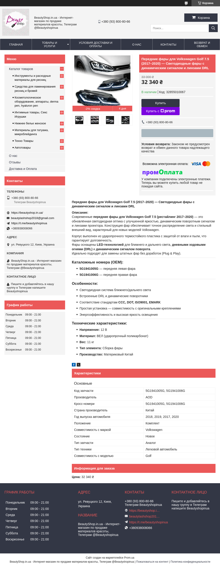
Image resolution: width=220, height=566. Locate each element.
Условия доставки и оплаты (95, 44)
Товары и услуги (49, 44)
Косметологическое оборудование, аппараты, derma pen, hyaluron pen (36, 101)
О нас (136, 44)
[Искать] (213, 28)
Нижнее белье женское (30, 123)
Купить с (160, 111)
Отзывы (14, 162)
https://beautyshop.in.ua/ (27, 212)
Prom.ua (129, 557)
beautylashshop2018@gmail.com (32, 218)
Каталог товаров (21, 69)
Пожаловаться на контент (152, 561)
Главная (16, 44)
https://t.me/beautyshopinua (29, 223)
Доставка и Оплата (23, 169)
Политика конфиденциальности (190, 561)
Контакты (168, 44)
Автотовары (23, 147)
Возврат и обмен (202, 44)
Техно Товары (24, 141)
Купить (160, 103)
